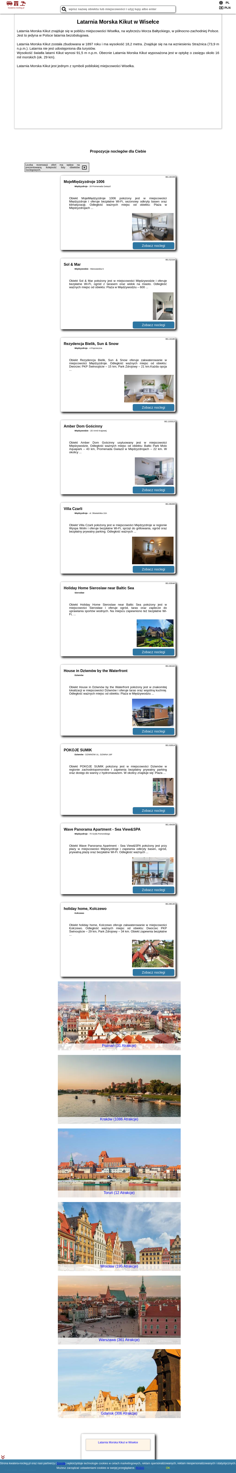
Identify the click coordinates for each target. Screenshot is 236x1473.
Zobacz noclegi (153, 246)
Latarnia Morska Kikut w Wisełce (118, 1442)
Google (61, 1463)
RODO (140, 1468)
